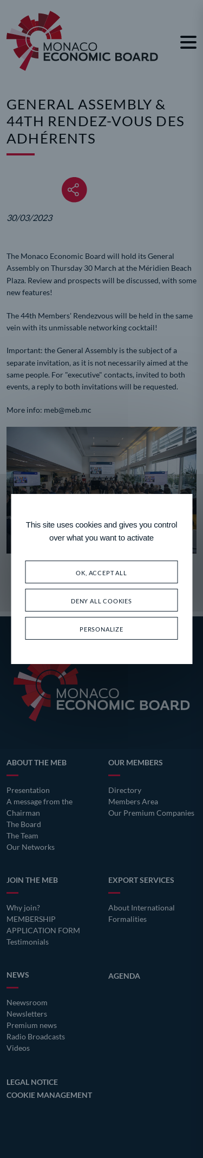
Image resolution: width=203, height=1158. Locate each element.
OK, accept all (101, 572)
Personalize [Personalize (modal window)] (101, 628)
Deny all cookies (101, 600)
